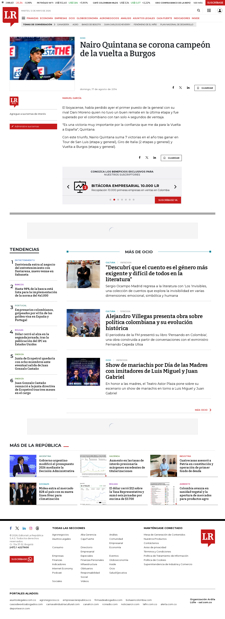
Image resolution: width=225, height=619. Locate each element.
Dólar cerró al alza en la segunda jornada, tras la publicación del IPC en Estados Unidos (32, 339)
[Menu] (24, 18)
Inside (112, 564)
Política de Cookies (155, 560)
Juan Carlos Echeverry (117, 24)
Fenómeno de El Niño (145, 24)
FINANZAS (32, 18)
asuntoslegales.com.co (23, 600)
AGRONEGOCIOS (109, 18)
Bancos (19, 284)
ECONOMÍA (46, 18)
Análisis (113, 534)
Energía (19, 354)
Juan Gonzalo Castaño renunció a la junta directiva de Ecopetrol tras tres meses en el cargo (35, 388)
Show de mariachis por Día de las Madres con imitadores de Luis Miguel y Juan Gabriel (157, 371)
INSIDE (196, 18)
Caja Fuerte (87, 538)
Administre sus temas (25, 126)
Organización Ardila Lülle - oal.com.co (202, 601)
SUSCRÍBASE (215, 2)
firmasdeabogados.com (108, 600)
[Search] (198, 10)
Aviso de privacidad (155, 547)
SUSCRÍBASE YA (168, 200)
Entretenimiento (25, 260)
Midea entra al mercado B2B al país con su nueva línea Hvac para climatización (56, 494)
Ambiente (185, 484)
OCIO (72, 18)
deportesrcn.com (20, 608)
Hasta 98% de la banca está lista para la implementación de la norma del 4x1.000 (36, 292)
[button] (67, 187)
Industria (185, 456)
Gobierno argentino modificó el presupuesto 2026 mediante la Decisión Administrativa (56, 466)
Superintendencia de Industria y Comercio (168, 564)
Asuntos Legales (61, 538)
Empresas (57, 555)
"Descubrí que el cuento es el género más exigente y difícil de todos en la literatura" (157, 273)
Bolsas (19, 330)
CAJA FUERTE (164, 18)
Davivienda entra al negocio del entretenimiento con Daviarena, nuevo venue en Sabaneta (35, 269)
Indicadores (59, 564)
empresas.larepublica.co (77, 600)
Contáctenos (151, 543)
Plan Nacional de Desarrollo (176, 24)
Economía (115, 547)
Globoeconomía (118, 560)
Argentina (45, 456)
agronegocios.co (49, 600)
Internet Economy (62, 568)
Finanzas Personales (92, 560)
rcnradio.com (110, 604)
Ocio (112, 568)
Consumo (57, 547)
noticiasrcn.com (130, 604)
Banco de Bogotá (91, 24)
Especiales (87, 555)
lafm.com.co (150, 604)
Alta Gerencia (88, 534)
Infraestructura (89, 564)
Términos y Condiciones (157, 551)
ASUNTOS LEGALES (144, 18)
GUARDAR (205, 88)
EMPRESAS (61, 18)
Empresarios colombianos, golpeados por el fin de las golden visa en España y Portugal (34, 315)
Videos (85, 581)
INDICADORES (182, 18)
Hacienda (114, 456)
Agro (75, 24)
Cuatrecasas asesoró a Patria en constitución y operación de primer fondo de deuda (196, 466)
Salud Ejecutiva (118, 572)
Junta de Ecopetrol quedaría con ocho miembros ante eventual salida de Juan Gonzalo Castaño (35, 363)
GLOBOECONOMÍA (87, 18)
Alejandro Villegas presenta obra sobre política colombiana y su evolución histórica (154, 322)
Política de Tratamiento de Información (166, 555)
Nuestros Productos (155, 538)
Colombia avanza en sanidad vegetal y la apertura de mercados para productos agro (195, 494)
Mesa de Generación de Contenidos (164, 534)
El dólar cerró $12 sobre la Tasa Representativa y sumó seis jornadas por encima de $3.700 (126, 494)
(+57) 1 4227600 (19, 547)
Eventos (113, 555)
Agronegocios (60, 534)
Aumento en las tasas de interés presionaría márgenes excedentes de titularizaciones (127, 466)
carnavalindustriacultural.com (63, 604)
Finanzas (57, 560)
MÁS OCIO (201, 409)
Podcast (57, 572)
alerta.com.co (169, 604)
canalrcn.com (91, 604)
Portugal (21, 305)
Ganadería (63, 24)
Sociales (44, 484)
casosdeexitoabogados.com (26, 604)
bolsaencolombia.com (139, 600)
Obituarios (87, 568)
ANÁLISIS (126, 18)
